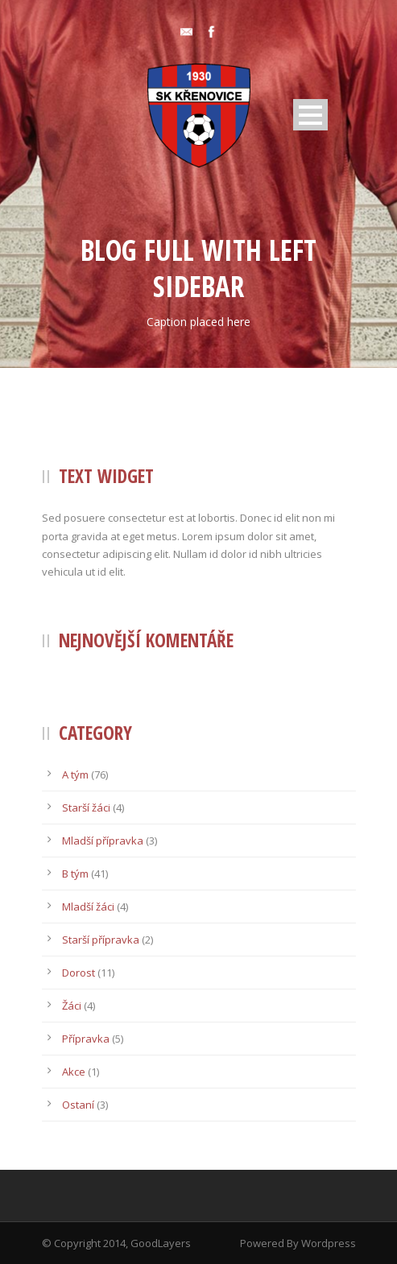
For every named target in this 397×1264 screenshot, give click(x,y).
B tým (75, 873)
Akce (73, 1071)
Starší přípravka (100, 939)
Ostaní (78, 1104)
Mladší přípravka (102, 840)
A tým (75, 774)
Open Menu (310, 114)
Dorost (78, 972)
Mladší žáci (88, 906)
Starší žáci (86, 807)
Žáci (71, 1005)
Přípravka (86, 1038)
